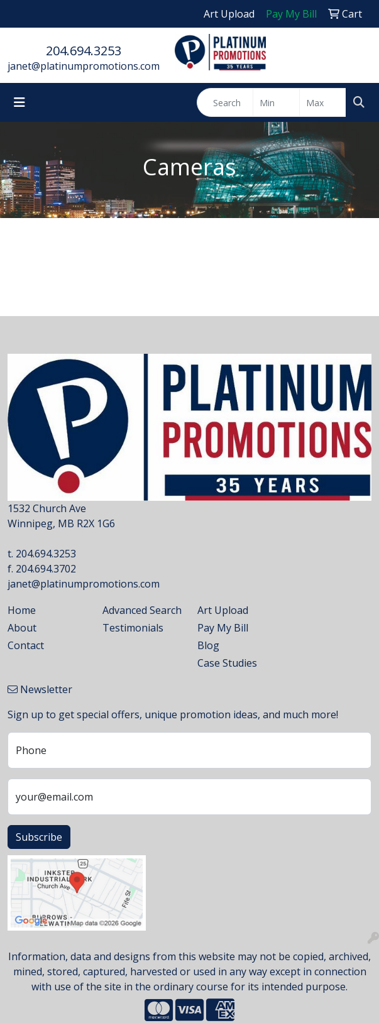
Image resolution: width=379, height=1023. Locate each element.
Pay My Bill (222, 628)
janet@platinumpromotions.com (84, 66)
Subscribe (39, 837)
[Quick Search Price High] (322, 102)
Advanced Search (142, 610)
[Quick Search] (225, 102)
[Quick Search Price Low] (276, 102)
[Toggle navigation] (19, 102)
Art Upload (222, 610)
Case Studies (227, 663)
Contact (26, 645)
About (22, 628)
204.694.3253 (83, 50)
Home (22, 610)
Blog (208, 645)
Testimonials (132, 628)
